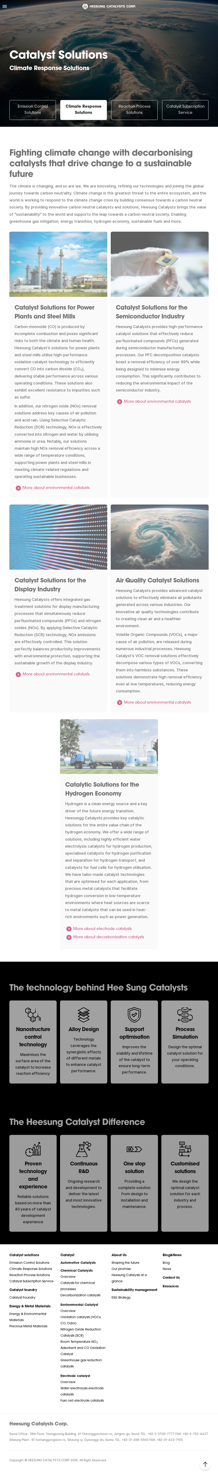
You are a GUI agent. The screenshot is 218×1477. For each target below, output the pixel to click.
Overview (68, 1277)
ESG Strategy (121, 1297)
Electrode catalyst (75, 1376)
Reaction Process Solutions (135, 110)
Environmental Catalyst (79, 1305)
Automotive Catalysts (78, 1263)
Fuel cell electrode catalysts (82, 1400)
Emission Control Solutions (33, 110)
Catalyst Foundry (22, 1297)
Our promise (121, 1269)
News (167, 1269)
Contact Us (171, 1278)
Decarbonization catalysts (80, 1295)
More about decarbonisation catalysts (108, 948)
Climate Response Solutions (84, 110)
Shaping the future (125, 1263)
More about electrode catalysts (102, 939)
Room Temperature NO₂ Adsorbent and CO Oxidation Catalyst (82, 1348)
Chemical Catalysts (76, 1271)
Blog (166, 1263)
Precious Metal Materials (28, 1326)
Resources (171, 1286)
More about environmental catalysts (56, 498)
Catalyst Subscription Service (185, 110)
